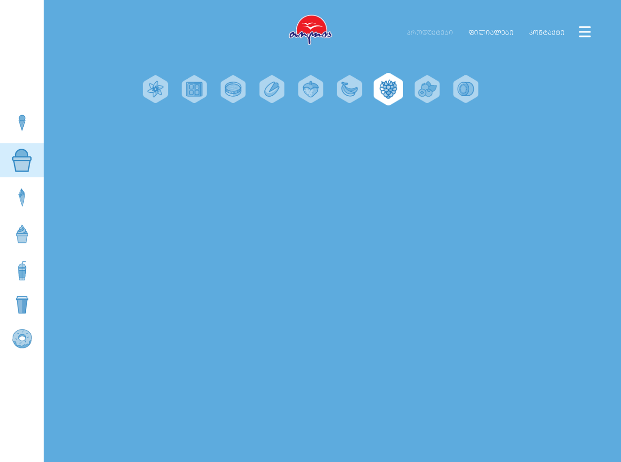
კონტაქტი (547, 33)
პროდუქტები (430, 33)
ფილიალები (491, 33)
